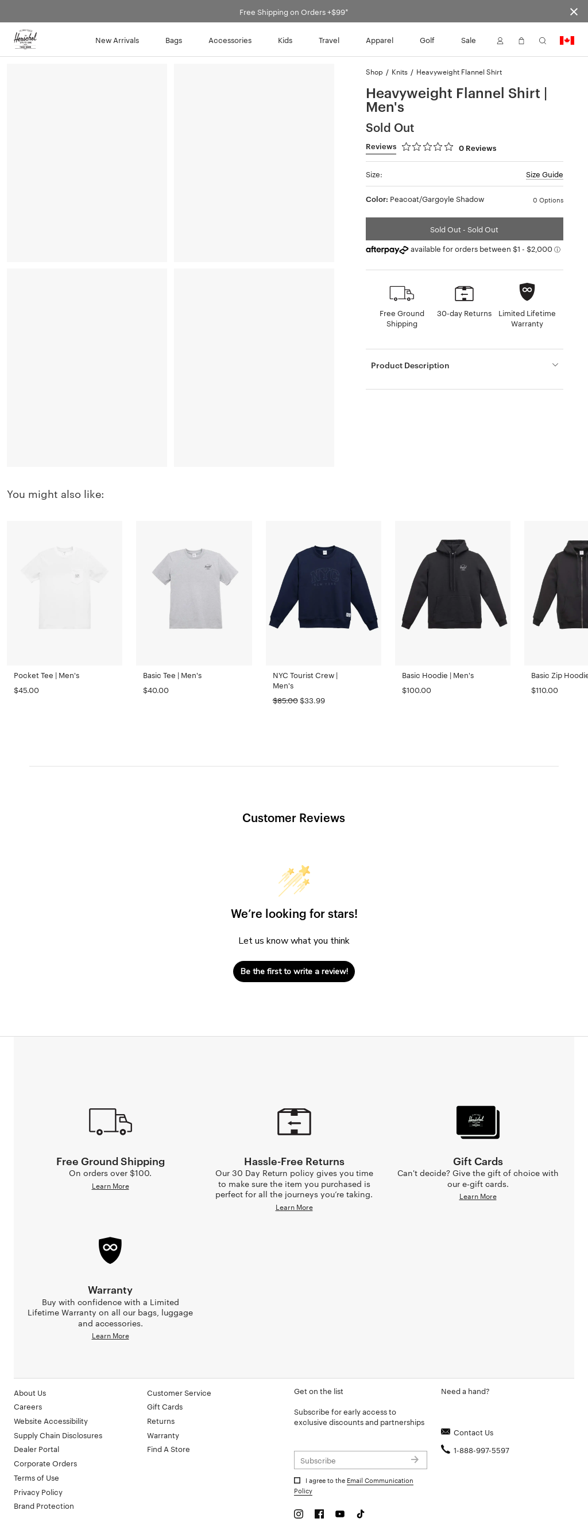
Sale (468, 39)
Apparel (379, 39)
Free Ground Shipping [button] (402, 317)
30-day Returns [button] (464, 312)
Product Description (410, 364)
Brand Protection (44, 1505)
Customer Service (179, 1392)
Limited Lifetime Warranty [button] (527, 317)
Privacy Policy (38, 1491)
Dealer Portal (36, 1448)
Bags (173, 39)
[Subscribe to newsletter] (360, 1460)
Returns (161, 1420)
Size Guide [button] (544, 174)
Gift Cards (165, 1406)
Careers (28, 1406)
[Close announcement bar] (574, 11)
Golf (427, 39)
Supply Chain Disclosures (58, 1435)
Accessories (230, 39)
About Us (30, 1392)
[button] (500, 39)
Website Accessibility (51, 1420)
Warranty (163, 1435)
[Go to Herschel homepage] (25, 39)
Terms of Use (36, 1477)
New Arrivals (117, 39)
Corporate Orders (45, 1463)
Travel (329, 39)
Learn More (110, 1185)
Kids (285, 39)
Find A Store (168, 1448)
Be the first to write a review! (294, 971)
